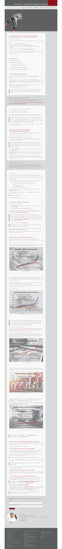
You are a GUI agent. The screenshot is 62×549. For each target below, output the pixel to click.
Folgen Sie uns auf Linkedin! (45, 533)
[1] (14, 121)
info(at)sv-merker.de (12, 539)
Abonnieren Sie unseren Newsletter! (46, 532)
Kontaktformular (43, 531)
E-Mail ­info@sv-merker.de (23, 520)
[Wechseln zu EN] (48, 538)
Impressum (42, 537)
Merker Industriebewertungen (27, 515)
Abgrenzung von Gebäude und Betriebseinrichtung (28, 481)
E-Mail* (10, 501)
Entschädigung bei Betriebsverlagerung (29, 534)
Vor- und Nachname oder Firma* (13, 504)
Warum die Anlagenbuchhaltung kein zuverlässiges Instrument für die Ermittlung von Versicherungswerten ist (30, 541)
